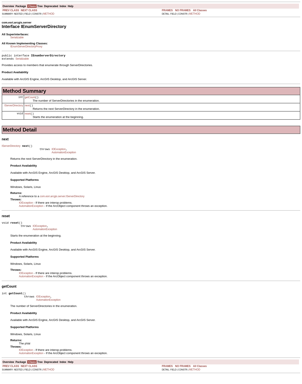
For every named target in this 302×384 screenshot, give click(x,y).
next (27, 108)
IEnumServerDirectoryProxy (26, 46)
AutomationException (64, 157)
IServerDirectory (13, 107)
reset (28, 116)
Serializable (17, 37)
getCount (30, 99)
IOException (59, 153)
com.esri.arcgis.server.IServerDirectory (62, 201)
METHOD (48, 13)
